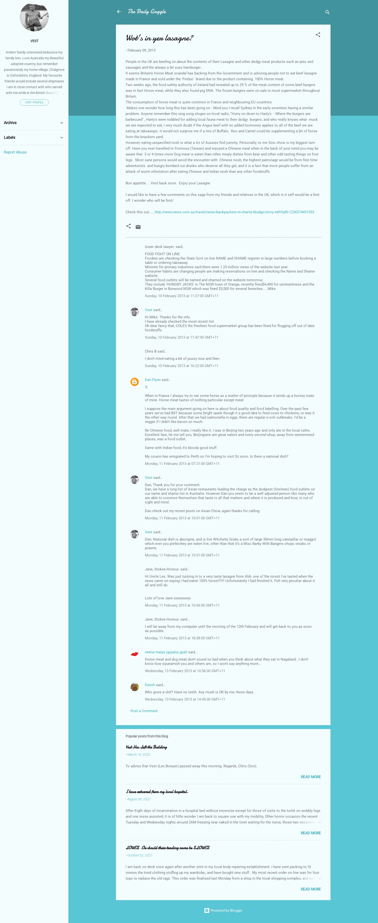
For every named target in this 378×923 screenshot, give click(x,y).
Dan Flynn (153, 380)
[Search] (328, 13)
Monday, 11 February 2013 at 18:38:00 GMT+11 (182, 638)
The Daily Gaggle (147, 11)
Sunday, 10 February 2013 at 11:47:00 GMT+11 (181, 337)
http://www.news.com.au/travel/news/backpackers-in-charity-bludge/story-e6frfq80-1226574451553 (234, 212)
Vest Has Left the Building (146, 747)
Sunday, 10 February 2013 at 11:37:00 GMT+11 (181, 296)
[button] (318, 35)
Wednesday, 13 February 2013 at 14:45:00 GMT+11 (185, 699)
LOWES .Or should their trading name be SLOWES (167, 848)
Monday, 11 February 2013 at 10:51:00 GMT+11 (182, 555)
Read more (311, 777)
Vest (148, 310)
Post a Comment (144, 711)
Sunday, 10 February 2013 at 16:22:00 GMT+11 (181, 366)
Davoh (150, 685)
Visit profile (34, 102)
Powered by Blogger (223, 910)
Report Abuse (15, 152)
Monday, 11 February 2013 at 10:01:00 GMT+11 (182, 518)
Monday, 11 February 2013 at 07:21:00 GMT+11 (182, 464)
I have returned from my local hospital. (157, 792)
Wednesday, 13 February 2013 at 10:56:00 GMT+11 (185, 671)
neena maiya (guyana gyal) (166, 652)
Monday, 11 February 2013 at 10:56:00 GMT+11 (182, 605)
